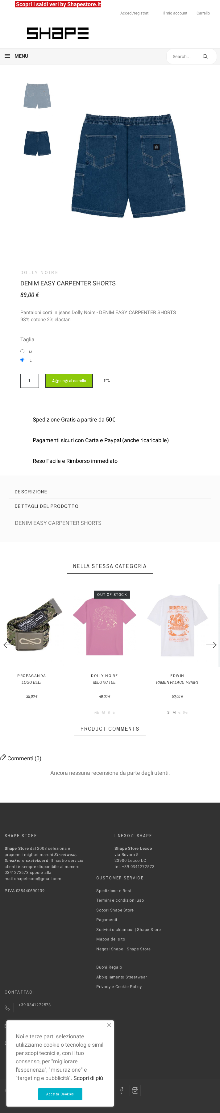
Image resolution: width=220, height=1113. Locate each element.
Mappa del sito (110, 944)
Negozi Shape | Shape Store (123, 953)
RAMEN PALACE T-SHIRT (186, 687)
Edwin (186, 681)
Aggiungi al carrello (69, 380)
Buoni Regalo (109, 972)
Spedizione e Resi (113, 895)
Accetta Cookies (60, 1094)
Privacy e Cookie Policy (119, 991)
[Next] (211, 647)
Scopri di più (88, 1078)
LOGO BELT (33, 687)
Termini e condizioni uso (120, 905)
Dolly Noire (39, 272)
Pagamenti (106, 924)
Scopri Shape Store (115, 914)
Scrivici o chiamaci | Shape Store (128, 934)
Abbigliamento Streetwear (121, 981)
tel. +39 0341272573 (134, 871)
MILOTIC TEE (110, 687)
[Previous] (8, 647)
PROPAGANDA (33, 681)
